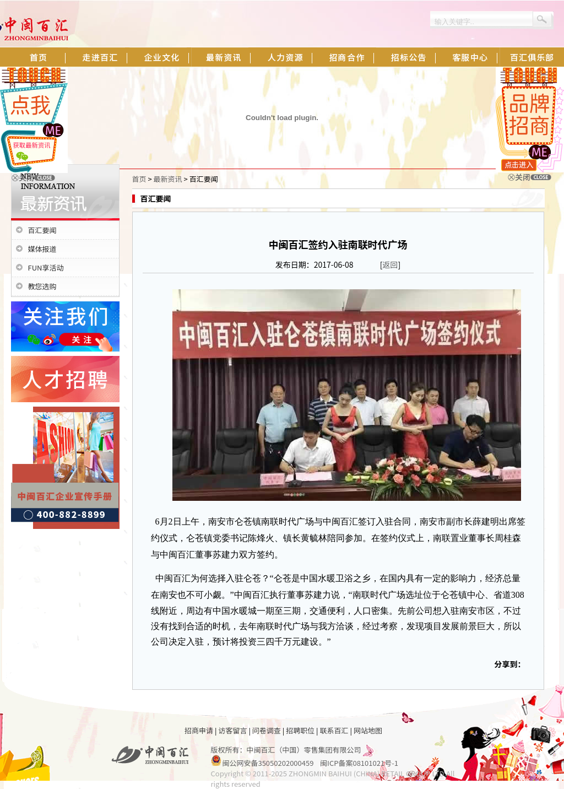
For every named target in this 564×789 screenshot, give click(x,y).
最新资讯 (168, 179)
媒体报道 (42, 249)
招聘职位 (300, 730)
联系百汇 (334, 730)
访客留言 (232, 730)
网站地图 (368, 730)
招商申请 (199, 730)
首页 (139, 179)
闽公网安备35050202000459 (267, 763)
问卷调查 (266, 730)
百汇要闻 (42, 230)
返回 (390, 264)
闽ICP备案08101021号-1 (359, 763)
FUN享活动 (46, 267)
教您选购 (42, 286)
